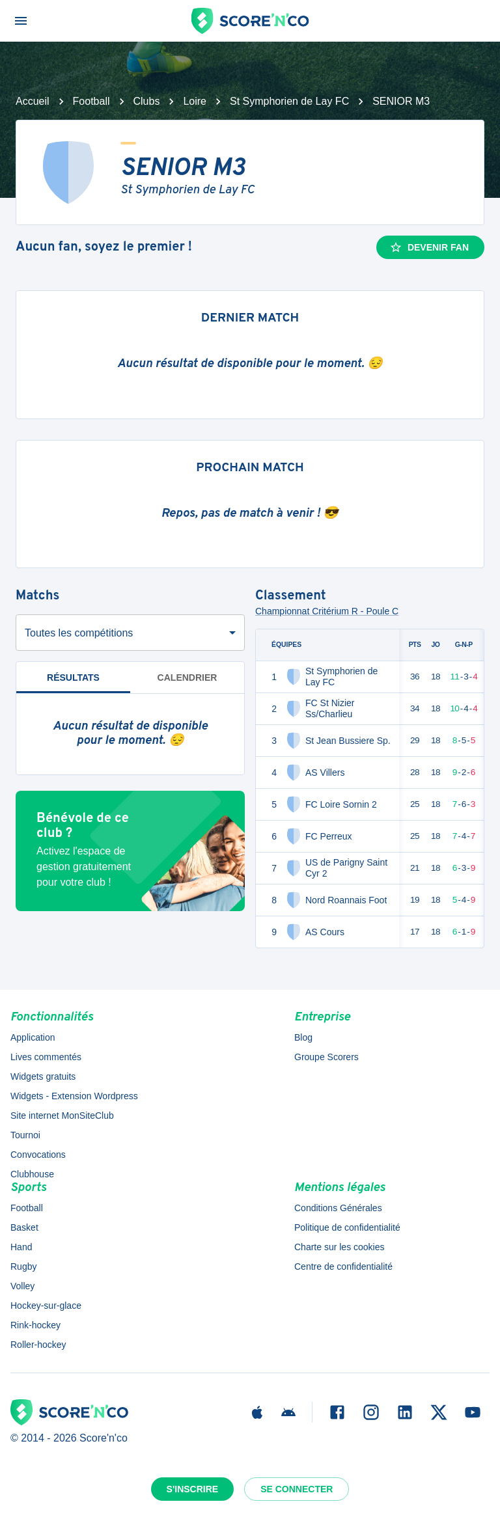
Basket (24, 1227)
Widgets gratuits (43, 1076)
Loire (194, 101)
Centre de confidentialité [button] (343, 1266)
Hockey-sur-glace (45, 1305)
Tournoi (25, 1135)
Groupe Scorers (326, 1057)
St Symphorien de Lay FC (289, 101)
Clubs (146, 101)
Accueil (32, 101)
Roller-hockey (38, 1344)
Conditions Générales (338, 1208)
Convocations (38, 1154)
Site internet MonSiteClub (62, 1115)
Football (91, 101)
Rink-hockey (35, 1325)
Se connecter (296, 1489)
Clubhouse (32, 1174)
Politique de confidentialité (347, 1227)
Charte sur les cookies (339, 1247)
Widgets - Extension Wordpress (74, 1096)
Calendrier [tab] (187, 677)
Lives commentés (45, 1057)
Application (32, 1037)
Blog (303, 1037)
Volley (22, 1286)
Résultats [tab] (73, 683)
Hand (21, 1247)
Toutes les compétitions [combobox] (79, 632)
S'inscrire (193, 1489)
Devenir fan (429, 247)
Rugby (23, 1266)
